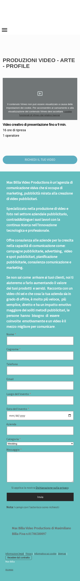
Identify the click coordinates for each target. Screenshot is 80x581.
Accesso (9, 569)
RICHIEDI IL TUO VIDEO (40, 159)
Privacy (29, 553)
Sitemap (62, 553)
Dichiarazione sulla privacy (52, 487)
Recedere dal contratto (18, 557)
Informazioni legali (14, 553)
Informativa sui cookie (45, 553)
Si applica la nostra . (40, 487)
